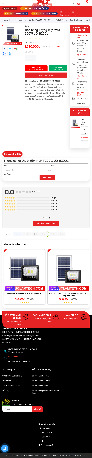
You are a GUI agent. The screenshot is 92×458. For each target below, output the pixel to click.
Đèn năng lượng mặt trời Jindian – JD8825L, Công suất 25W (68, 294)
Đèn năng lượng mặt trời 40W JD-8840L (24, 293)
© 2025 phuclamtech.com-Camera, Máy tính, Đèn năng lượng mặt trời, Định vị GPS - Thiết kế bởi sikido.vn (46, 455)
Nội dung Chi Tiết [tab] (12, 154)
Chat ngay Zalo (46, 75)
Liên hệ (13, 8)
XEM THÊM (47, 178)
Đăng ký (37, 409)
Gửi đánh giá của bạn (46, 223)
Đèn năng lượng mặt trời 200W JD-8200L (84, 127)
